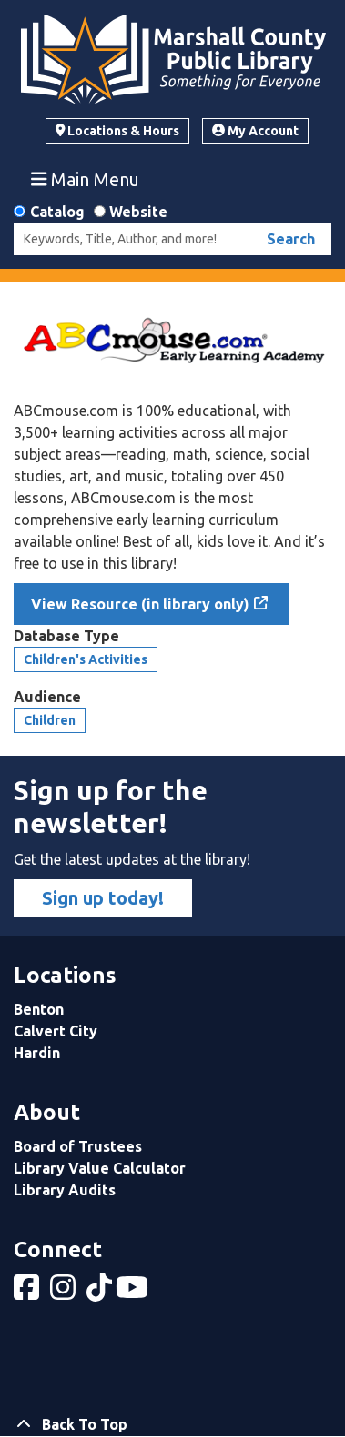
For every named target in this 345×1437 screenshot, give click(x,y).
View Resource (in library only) (140, 604)
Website (138, 211)
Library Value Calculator (100, 1168)
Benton (39, 1009)
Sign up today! (103, 897)
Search (291, 239)
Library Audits (65, 1190)
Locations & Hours (118, 131)
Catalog (57, 211)
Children (50, 720)
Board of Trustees (78, 1146)
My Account (255, 131)
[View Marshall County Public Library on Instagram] (64, 1292)
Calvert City (55, 1031)
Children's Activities (85, 659)
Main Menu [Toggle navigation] (85, 179)
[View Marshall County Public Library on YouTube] (134, 1292)
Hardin (37, 1053)
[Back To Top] (172, 1424)
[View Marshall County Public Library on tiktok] (101, 1292)
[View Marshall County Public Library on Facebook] (28, 1292)
